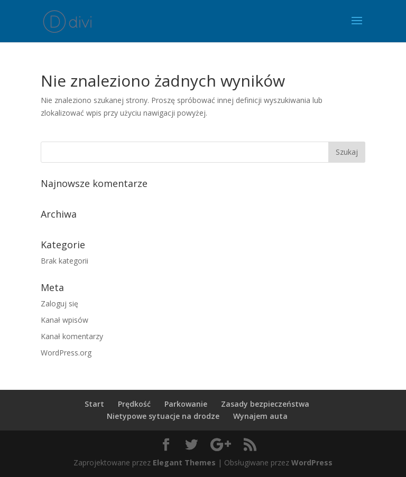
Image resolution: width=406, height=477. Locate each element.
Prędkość (134, 404)
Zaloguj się (59, 303)
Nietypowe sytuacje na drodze (163, 416)
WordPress (312, 462)
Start (94, 404)
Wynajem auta (260, 416)
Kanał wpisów (64, 320)
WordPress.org (66, 353)
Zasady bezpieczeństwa (265, 404)
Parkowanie (185, 404)
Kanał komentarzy (72, 336)
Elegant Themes (184, 462)
